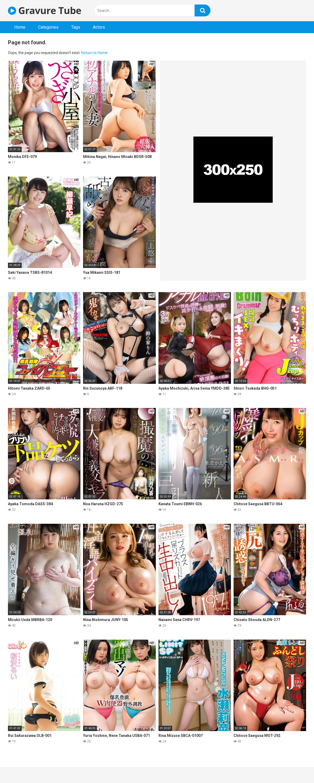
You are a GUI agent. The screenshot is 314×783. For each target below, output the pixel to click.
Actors (99, 27)
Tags (75, 27)
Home (19, 27)
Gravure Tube (44, 10)
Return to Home (94, 53)
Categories (48, 27)
